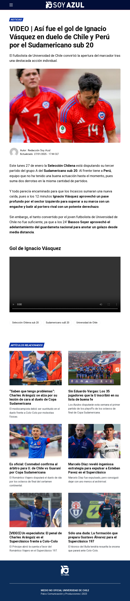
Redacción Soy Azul (39, 150)
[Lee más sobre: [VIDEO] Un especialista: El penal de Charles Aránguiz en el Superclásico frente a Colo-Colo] (35, 510)
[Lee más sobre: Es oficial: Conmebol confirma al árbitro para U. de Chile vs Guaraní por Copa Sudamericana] (35, 441)
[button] (11, 5)
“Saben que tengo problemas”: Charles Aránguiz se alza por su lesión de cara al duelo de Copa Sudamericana (33, 397)
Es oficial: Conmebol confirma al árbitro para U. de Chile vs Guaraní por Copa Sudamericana (35, 468)
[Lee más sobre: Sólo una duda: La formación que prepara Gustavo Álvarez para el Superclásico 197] (94, 510)
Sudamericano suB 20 (57, 322)
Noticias (16, 19)
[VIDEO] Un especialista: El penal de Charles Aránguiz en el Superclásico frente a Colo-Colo (35, 537)
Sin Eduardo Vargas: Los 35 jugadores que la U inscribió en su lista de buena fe (93, 395)
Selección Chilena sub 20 (25, 322)
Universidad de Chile (87, 322)
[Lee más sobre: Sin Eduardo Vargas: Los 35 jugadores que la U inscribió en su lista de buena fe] (94, 368)
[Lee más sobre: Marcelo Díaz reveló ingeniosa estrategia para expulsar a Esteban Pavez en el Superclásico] (94, 441)
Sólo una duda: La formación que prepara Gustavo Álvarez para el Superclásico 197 (93, 537)
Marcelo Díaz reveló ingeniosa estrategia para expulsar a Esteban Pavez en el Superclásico (94, 468)
